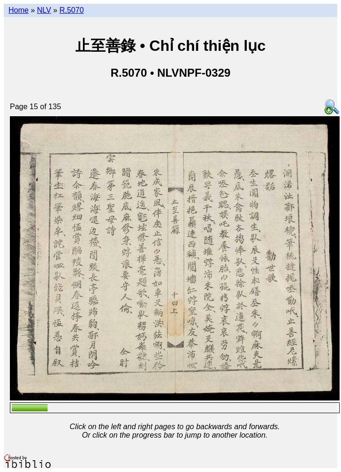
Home (18, 10)
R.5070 (71, 10)
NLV (44, 10)
